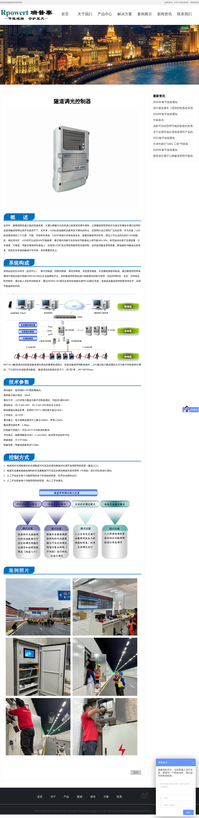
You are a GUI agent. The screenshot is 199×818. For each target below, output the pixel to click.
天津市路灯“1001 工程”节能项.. (171, 143)
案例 (79, 796)
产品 (66, 796)
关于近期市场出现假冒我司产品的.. (173, 132)
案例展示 (144, 14)
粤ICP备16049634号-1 (138, 811)
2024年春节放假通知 (165, 114)
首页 (65, 14)
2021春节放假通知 (164, 138)
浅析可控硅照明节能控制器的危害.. (173, 126)
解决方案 (124, 14)
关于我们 (85, 14)
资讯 (93, 796)
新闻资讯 (164, 14)
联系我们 (184, 14)
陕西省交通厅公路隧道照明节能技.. (173, 155)
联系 (119, 796)
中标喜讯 (158, 120)
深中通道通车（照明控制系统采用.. (173, 108)
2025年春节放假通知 (165, 102)
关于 (53, 796)
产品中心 (105, 14)
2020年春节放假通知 (165, 149)
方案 (106, 796)
